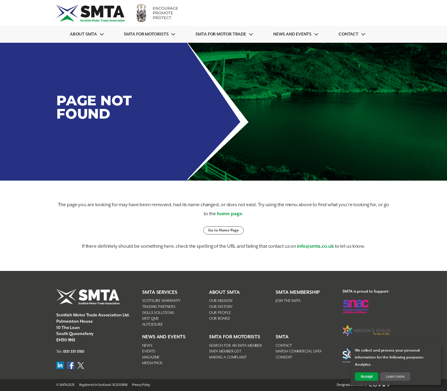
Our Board (219, 318)
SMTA (282, 337)
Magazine (151, 357)
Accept (367, 376)
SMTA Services (159, 292)
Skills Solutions (158, 313)
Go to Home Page (223, 230)
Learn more (395, 376)
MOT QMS (150, 318)
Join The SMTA (288, 301)
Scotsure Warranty (161, 301)
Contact (348, 34)
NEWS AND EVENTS (164, 337)
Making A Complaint (228, 357)
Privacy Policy (141, 385)
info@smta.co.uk (315, 246)
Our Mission (220, 301)
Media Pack (152, 363)
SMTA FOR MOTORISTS (234, 337)
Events (148, 351)
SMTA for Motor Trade (220, 34)
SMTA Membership (298, 292)
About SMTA (83, 34)
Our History (221, 307)
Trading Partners (158, 307)
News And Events (292, 34)
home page (229, 214)
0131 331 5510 (74, 351)
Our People (220, 313)
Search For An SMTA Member (235, 345)
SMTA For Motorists (146, 34)
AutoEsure (152, 324)
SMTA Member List (225, 351)
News (147, 345)
